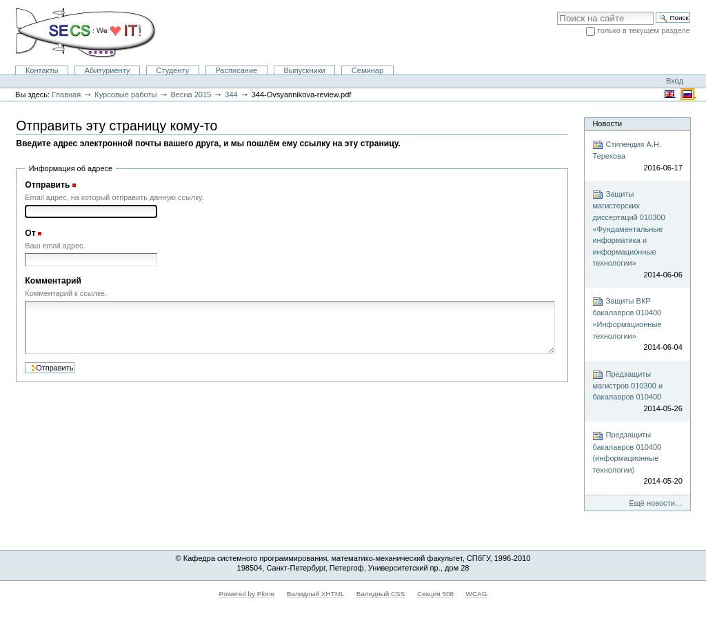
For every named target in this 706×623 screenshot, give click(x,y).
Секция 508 (435, 593)
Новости (607, 123)
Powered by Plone (247, 593)
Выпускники (304, 70)
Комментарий (53, 281)
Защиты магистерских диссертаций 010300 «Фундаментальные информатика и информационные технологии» (637, 234)
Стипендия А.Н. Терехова (637, 156)
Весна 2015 (190, 94)
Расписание (236, 70)
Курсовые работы (125, 94)
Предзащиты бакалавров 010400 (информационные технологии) (637, 459)
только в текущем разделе (643, 30)
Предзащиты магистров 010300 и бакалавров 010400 (637, 392)
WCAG (476, 593)
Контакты (42, 70)
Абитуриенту (107, 70)
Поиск (556, 11)
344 (231, 94)
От (30, 233)
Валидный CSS (380, 593)
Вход (674, 81)
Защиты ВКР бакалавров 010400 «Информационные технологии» (637, 324)
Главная (66, 94)
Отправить (47, 185)
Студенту (173, 70)
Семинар (367, 70)
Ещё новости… (656, 503)
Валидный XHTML (315, 593)
